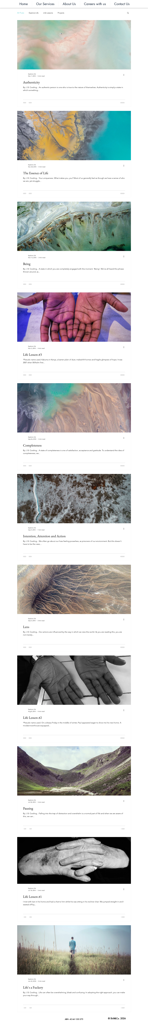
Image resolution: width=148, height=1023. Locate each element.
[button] (45, 4)
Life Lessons (48, 13)
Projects (61, 13)
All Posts (20, 13)
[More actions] (124, 74)
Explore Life (33, 13)
